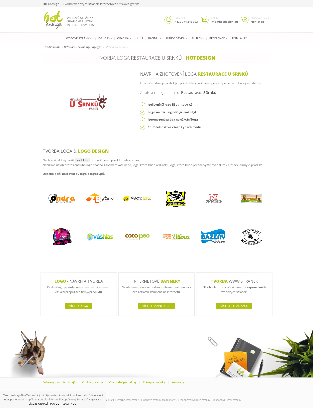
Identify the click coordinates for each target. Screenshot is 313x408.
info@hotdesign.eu (224, 22)
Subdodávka (176, 38)
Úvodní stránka (52, 47)
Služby (198, 38)
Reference (218, 38)
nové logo (82, 160)
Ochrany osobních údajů (59, 382)
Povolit (55, 403)
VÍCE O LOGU (78, 306)
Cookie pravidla (92, 382)
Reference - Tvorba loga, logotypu (82, 47)
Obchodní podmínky (123, 382)
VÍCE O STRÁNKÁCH (234, 306)
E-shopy (105, 38)
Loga (139, 38)
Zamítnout (70, 403)
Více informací (38, 403)
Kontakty (239, 38)
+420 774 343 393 (186, 22)
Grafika (124, 38)
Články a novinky (154, 382)
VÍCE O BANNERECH (156, 306)
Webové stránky (80, 38)
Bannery (154, 38)
